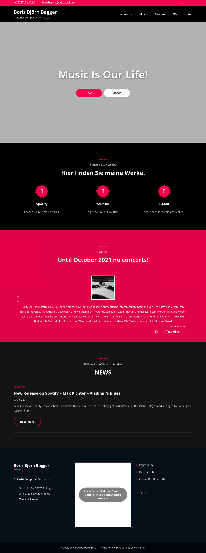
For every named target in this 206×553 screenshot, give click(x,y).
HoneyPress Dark (117, 547)
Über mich (124, 14)
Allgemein (19, 386)
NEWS (89, 93)
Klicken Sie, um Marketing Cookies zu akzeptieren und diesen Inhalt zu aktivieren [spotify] (103, 494)
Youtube (103, 204)
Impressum (146, 465)
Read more (27, 421)
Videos (144, 14)
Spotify (41, 204)
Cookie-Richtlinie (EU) (152, 479)
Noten (188, 14)
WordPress (90, 547)
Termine (160, 14)
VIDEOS (117, 93)
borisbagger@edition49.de (58, 2)
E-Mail (164, 204)
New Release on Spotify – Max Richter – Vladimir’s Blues (67, 393)
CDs (175, 14)
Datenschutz (146, 472)
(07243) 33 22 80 (25, 2)
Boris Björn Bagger (35, 12)
